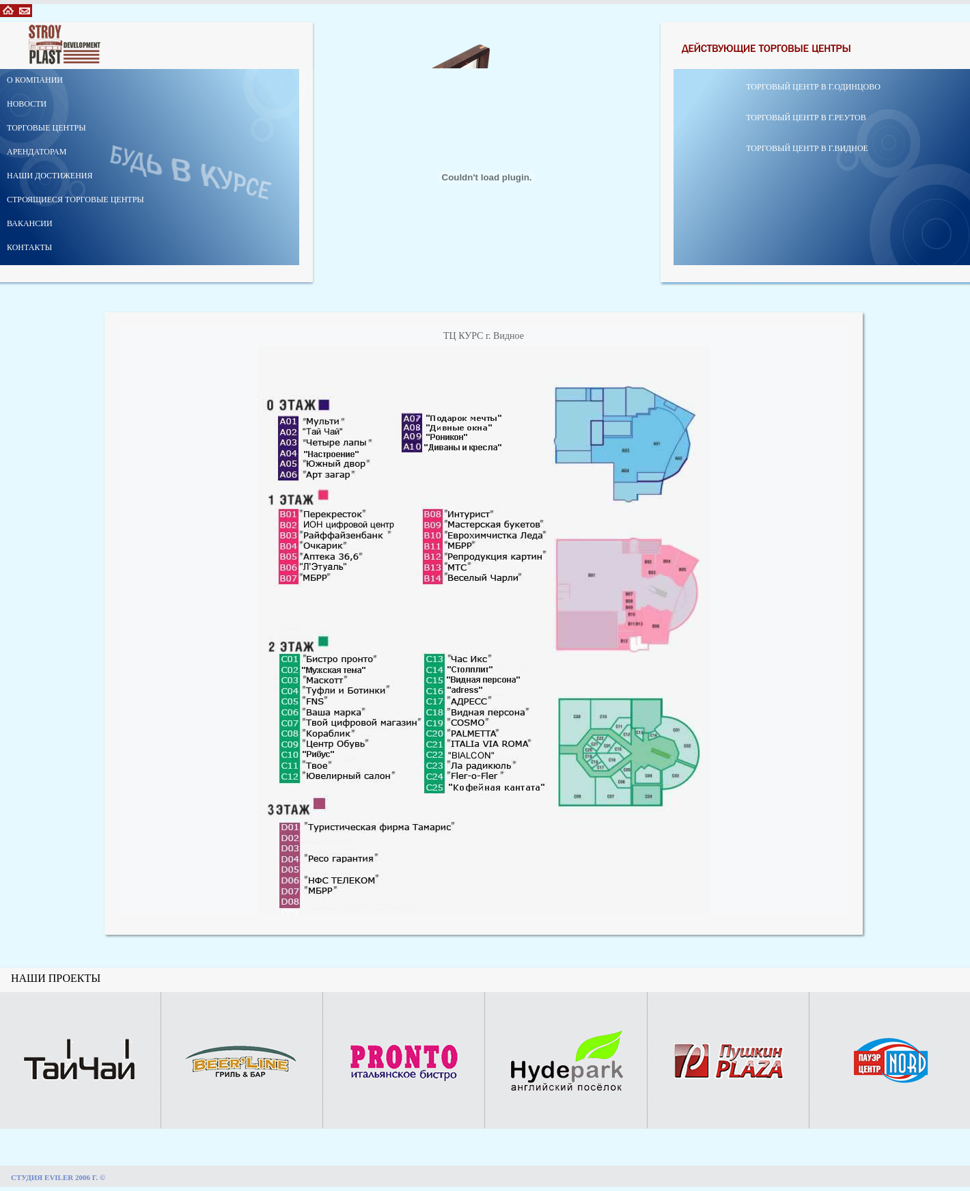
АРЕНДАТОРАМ (36, 151)
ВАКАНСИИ (30, 223)
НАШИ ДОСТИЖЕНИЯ (50, 175)
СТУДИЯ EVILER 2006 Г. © (58, 1177)
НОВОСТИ (26, 104)
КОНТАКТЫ (29, 247)
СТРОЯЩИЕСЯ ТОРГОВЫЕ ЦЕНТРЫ (75, 199)
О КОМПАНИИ (35, 80)
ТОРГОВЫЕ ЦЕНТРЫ (46, 128)
